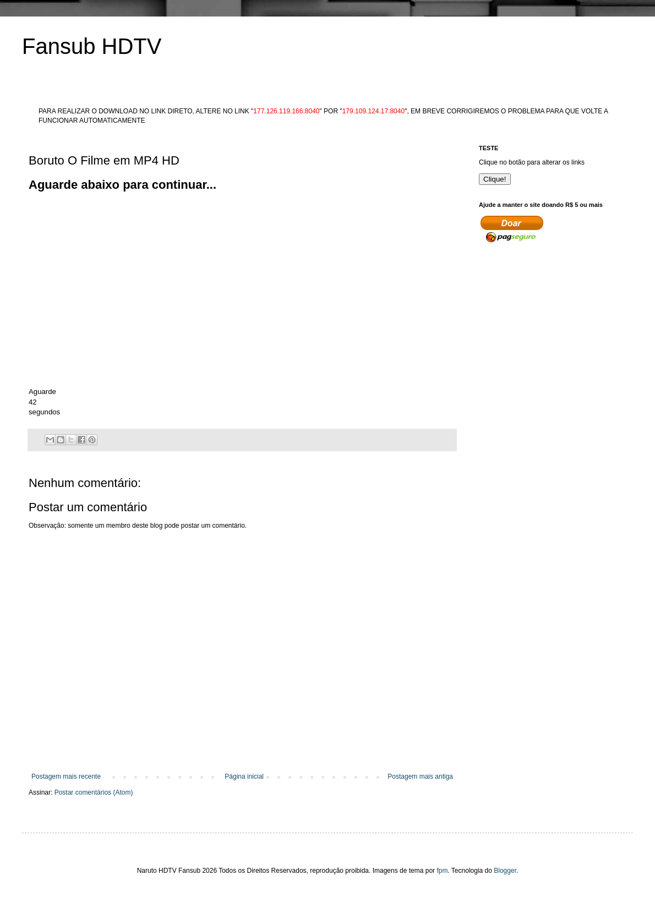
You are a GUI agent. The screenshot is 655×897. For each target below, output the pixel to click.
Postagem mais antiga (420, 776)
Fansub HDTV (91, 46)
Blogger (505, 870)
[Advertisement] (229, 218)
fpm (441, 870)
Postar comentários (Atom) (93, 792)
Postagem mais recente (66, 776)
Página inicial (244, 776)
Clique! (494, 179)
